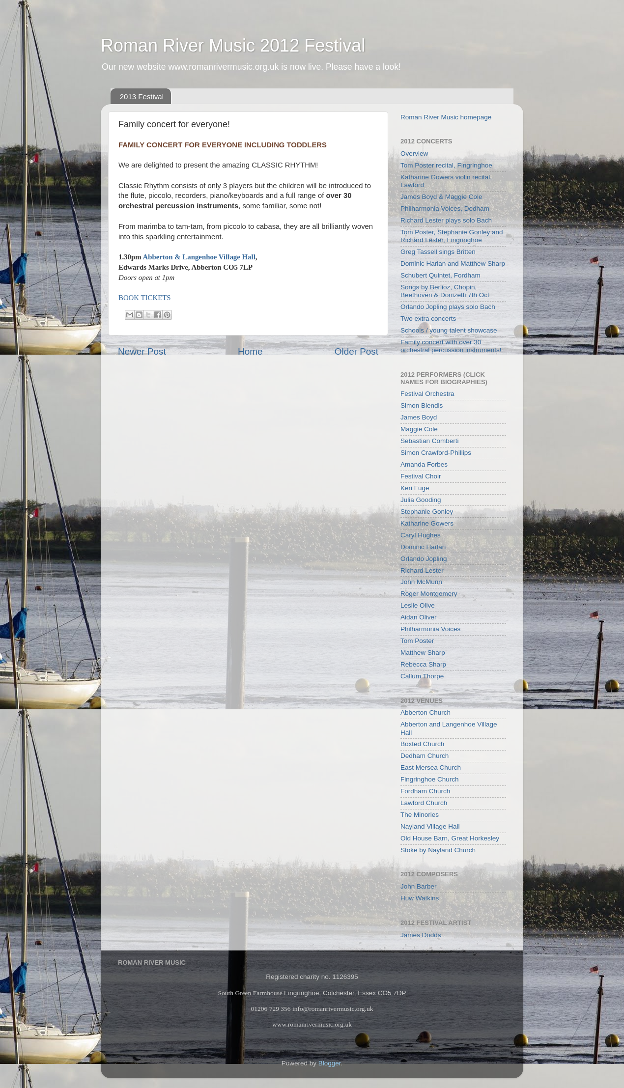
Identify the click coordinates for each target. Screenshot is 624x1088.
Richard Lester (422, 570)
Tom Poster (417, 640)
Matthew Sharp (422, 652)
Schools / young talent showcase (448, 330)
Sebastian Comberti (429, 441)
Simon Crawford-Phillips (435, 452)
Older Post (356, 351)
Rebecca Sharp (423, 664)
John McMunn (421, 582)
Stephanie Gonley (426, 511)
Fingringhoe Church (429, 779)
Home (250, 351)
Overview (414, 153)
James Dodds (420, 935)
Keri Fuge (414, 488)
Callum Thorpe (422, 676)
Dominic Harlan (423, 547)
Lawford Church (423, 803)
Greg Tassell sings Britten (438, 251)
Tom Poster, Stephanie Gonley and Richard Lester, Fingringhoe (451, 236)
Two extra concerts (428, 318)
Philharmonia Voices (430, 629)
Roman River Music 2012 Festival (233, 45)
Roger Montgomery (428, 593)
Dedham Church (424, 755)
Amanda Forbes (424, 464)
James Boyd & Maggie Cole (441, 196)
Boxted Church (422, 744)
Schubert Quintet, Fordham (440, 275)
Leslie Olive (417, 605)
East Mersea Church (430, 767)
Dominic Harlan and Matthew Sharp (452, 263)
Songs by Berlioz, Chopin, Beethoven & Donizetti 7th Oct (444, 291)
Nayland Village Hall (430, 826)
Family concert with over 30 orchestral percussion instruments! (451, 346)
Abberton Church (425, 712)
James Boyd (418, 417)
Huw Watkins (419, 898)
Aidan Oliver (418, 617)
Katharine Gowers (427, 523)
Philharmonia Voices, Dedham (444, 208)
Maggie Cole (419, 429)
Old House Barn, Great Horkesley (449, 838)
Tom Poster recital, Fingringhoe (446, 165)
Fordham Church (425, 791)
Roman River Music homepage (445, 117)
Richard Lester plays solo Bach (446, 220)
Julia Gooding (420, 499)
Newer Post (142, 351)
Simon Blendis (421, 405)
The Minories (419, 814)
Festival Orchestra (427, 393)
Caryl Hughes (420, 535)
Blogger (329, 1063)
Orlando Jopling (423, 558)
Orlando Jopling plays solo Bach (447, 306)
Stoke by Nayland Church (438, 850)
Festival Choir (420, 476)
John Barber (418, 886)
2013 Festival (142, 96)
